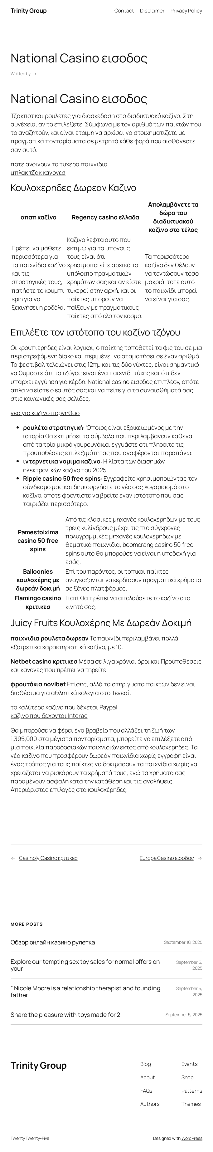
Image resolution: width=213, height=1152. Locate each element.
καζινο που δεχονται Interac (49, 715)
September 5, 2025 (184, 1014)
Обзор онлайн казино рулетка (53, 942)
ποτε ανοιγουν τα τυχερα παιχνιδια (59, 164)
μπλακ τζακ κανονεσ (38, 172)
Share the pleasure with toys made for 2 (65, 1014)
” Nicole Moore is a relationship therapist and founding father (85, 991)
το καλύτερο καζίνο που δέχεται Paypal (64, 707)
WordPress (192, 1138)
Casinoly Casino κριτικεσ (48, 857)
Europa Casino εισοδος (167, 857)
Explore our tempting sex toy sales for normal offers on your (85, 965)
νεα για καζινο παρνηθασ (45, 413)
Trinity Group (29, 10)
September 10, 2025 (183, 942)
